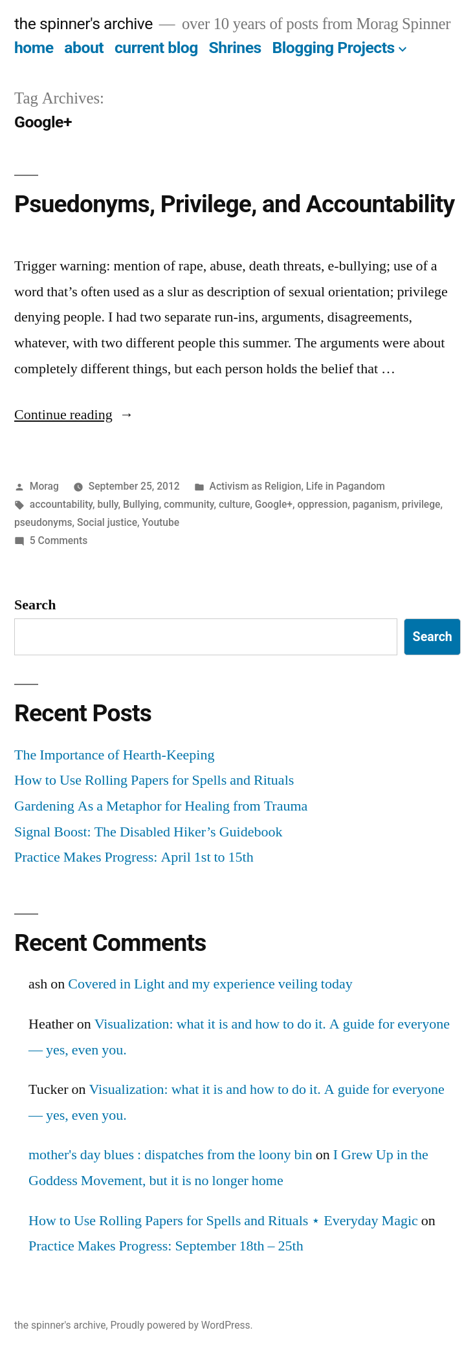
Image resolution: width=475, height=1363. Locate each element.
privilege (421, 504)
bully (107, 504)
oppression (322, 504)
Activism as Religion (256, 486)
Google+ (274, 504)
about (84, 47)
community (189, 504)
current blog (156, 47)
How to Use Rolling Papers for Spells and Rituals (154, 780)
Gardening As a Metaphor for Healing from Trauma (160, 806)
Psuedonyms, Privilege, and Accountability (234, 204)
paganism (375, 504)
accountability (61, 504)
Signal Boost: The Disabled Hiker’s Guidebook (148, 832)
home (34, 47)
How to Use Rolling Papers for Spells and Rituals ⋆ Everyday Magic (223, 1221)
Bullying (141, 504)
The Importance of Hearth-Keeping (114, 755)
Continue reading (74, 415)
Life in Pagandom (345, 486)
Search (35, 605)
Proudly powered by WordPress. (181, 1325)
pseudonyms (43, 522)
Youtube (160, 522)
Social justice (107, 522)
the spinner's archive (83, 23)
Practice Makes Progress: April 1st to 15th (134, 857)
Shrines (235, 47)
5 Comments (58, 540)
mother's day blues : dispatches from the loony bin (170, 1155)
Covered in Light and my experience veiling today (210, 984)
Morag (44, 486)
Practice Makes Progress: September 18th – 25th (166, 1246)
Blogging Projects (333, 47)
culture (234, 504)
